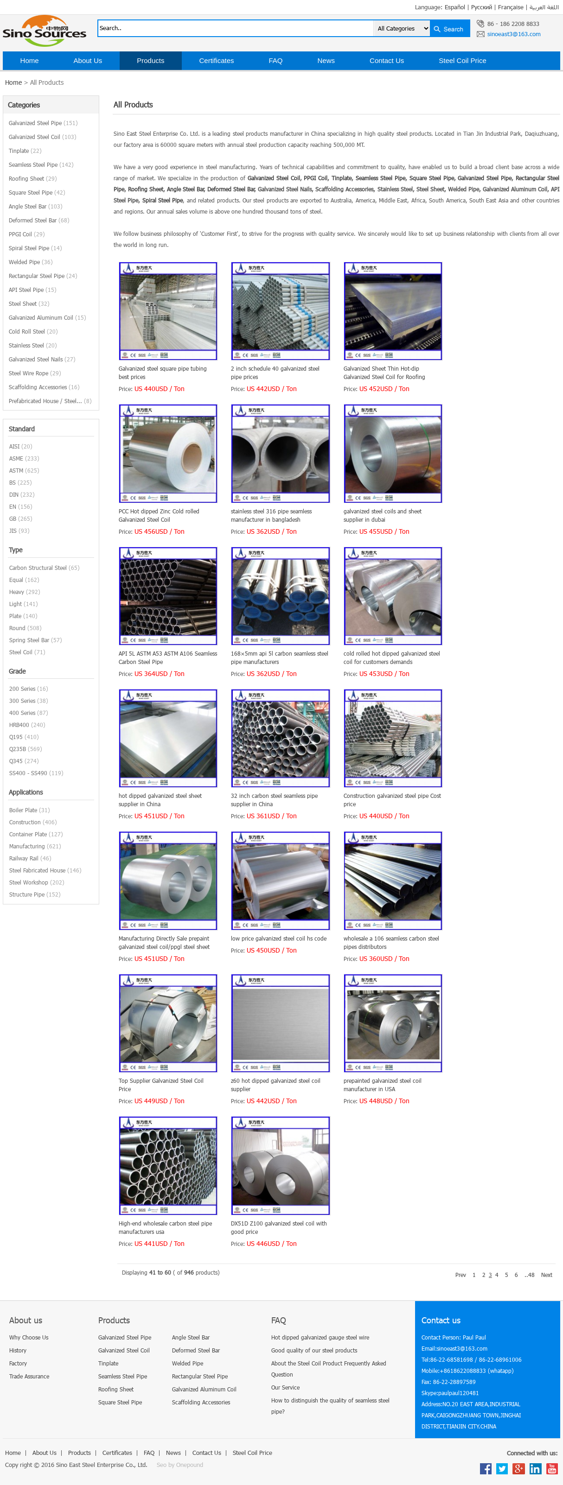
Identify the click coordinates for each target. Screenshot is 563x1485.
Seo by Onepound (180, 1464)
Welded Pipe (31, 262)
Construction (25, 822)
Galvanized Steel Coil (43, 136)
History (17, 1350)
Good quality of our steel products (314, 1350)
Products (150, 60)
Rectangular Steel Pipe (43, 275)
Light (15, 603)
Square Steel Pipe (37, 192)
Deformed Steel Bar (39, 220)
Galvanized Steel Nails (42, 359)
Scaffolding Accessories (44, 387)
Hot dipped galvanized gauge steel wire (320, 1337)
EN (12, 506)
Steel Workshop (28, 882)
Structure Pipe (27, 894)
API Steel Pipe (33, 289)
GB (12, 518)
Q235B (17, 749)
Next (546, 1274)
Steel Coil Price (462, 60)
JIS (13, 530)
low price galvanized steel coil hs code (278, 938)
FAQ (276, 60)
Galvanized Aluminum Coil (47, 317)
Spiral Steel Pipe (35, 248)
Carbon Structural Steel (38, 567)
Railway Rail (23, 858)
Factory (18, 1363)
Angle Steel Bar (36, 206)
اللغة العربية (544, 7)
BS (12, 482)
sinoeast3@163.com (514, 34)
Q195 (16, 736)
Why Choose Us (28, 1337)
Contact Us (387, 60)
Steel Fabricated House (37, 870)
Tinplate (25, 150)
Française (511, 7)
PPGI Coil (27, 234)
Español (455, 7)
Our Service (285, 1387)
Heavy (16, 591)
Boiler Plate (23, 810)
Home (29, 60)
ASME (16, 458)
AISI (14, 446)
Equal (16, 579)
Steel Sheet (29, 303)
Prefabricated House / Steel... (50, 401)
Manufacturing (27, 846)
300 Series (22, 700)
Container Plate (28, 834)
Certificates (216, 60)
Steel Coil (20, 652)
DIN (14, 494)
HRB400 (19, 724)
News (326, 60)
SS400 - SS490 (28, 773)
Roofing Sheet (33, 178)
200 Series (22, 688)
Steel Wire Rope (35, 373)
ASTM (16, 470)
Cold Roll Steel (33, 331)
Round (17, 628)
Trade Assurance (29, 1376)
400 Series (22, 712)
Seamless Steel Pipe (41, 164)
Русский (481, 7)
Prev (460, 1274)
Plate (15, 616)
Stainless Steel (33, 345)
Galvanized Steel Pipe (43, 123)
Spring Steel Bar (29, 640)
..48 (530, 1274)
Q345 (16, 761)
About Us (88, 60)
